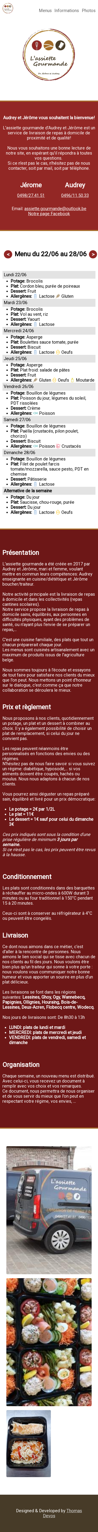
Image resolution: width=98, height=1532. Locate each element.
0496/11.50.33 (75, 195)
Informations (66, 10)
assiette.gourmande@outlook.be (55, 208)
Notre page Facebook (49, 213)
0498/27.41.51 (31, 195)
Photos (89, 10)
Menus (45, 10)
